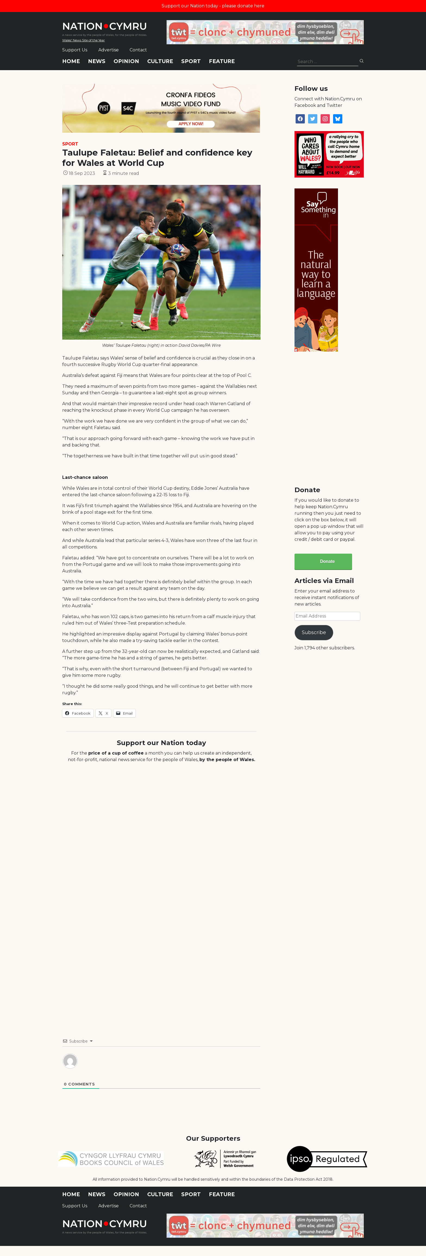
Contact (138, 49)
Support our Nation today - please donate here (213, 5)
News (96, 61)
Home (71, 61)
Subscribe (314, 632)
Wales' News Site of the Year (83, 40)
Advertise (108, 49)
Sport (191, 61)
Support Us (74, 49)
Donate (327, 561)
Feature (222, 61)
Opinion (126, 61)
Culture (160, 61)
